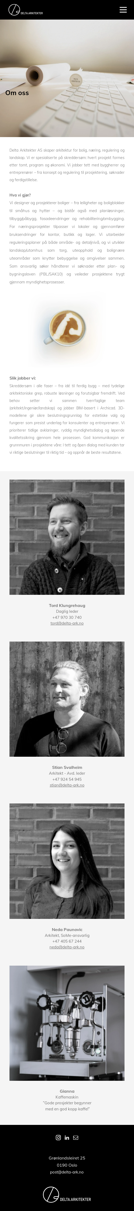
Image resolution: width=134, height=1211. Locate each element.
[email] (75, 1138)
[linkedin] (67, 1138)
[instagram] (58, 1138)
